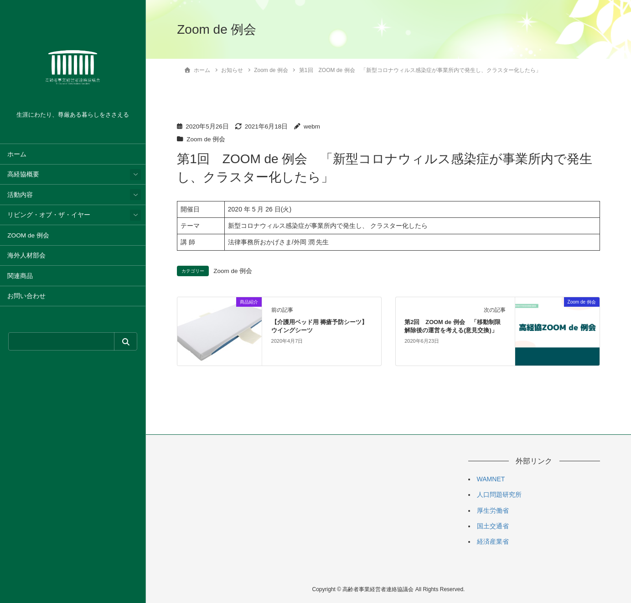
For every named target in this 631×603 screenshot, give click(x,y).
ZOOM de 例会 (28, 235)
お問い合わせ (26, 296)
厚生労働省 (493, 510)
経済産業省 (493, 541)
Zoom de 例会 (205, 139)
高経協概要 (23, 174)
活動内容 (20, 194)
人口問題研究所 (499, 494)
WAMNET (491, 479)
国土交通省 (493, 526)
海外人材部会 (26, 255)
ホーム (16, 154)
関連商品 (20, 276)
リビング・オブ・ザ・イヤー (48, 214)
